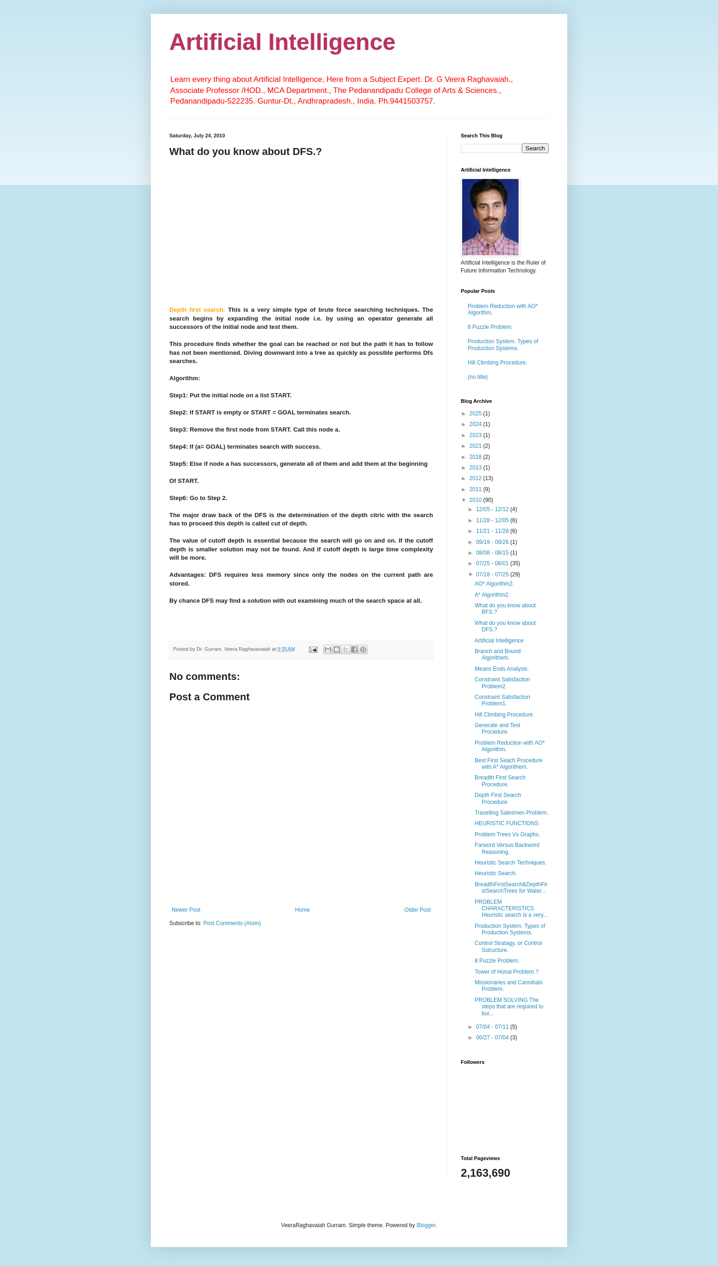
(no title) (478, 377)
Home (302, 910)
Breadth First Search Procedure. (500, 780)
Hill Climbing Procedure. (497, 362)
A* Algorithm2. (492, 595)
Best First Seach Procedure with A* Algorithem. (509, 763)
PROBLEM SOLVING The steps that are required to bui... (509, 1007)
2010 (476, 500)
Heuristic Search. (496, 873)
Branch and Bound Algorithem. (497, 654)
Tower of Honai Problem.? (506, 972)
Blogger (425, 1225)
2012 (476, 478)
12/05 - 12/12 (493, 509)
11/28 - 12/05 (493, 520)
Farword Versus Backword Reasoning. (507, 848)
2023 (476, 435)
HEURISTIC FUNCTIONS (506, 823)
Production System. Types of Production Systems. (503, 344)
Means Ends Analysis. (502, 669)
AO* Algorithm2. (494, 584)
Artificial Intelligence (282, 42)
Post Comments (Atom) (232, 923)
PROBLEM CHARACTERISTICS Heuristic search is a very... (511, 909)
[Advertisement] (301, 230)
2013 (476, 467)
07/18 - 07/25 (493, 574)
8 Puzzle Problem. (490, 327)
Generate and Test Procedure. (497, 728)
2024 (476, 424)
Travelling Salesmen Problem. (512, 812)
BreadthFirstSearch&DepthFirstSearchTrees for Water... (511, 887)
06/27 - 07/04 (493, 1037)
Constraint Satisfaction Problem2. (502, 682)
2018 (476, 457)
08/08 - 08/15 (493, 553)
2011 (476, 489)
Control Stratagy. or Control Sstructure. (508, 946)
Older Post (417, 910)
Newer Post (186, 910)
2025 (476, 413)
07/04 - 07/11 (493, 1027)
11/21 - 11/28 (493, 531)
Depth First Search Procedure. (498, 798)
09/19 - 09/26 (493, 542)
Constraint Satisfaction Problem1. (502, 700)
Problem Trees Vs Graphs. (507, 834)
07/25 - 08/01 (493, 563)
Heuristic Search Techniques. (510, 862)
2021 (476, 446)
